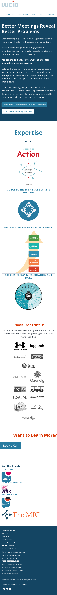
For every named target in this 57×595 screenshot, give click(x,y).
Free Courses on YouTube (10, 558)
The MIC (5, 507)
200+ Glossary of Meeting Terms (12, 570)
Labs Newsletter (7, 540)
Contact (24, 584)
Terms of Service (14, 584)
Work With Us (10, 14)
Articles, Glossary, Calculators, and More (28, 276)
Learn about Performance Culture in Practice (24, 104)
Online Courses (23, 14)
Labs (34, 14)
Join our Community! (8, 543)
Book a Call (10, 446)
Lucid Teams (8, 470)
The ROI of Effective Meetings (11, 549)
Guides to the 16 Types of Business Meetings (28, 191)
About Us (5, 534)
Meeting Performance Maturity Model (28, 227)
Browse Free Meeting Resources (18, 111)
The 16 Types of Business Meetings (13, 552)
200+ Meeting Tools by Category (12, 567)
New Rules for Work (12, 482)
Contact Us (5, 537)
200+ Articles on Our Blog (10, 573)
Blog (40, 14)
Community (50, 14)
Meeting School (10, 494)
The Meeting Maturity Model (11, 555)
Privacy (4, 584)
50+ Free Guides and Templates (12, 564)
